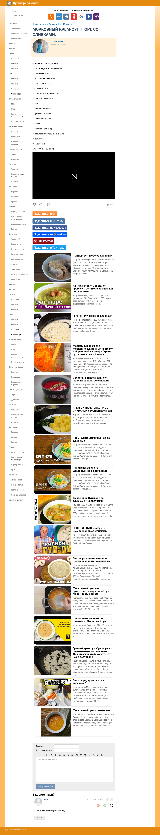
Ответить (40, 818)
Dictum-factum (57, 41)
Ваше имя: (40, 746)
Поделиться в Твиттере (49, 247)
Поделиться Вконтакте (49, 221)
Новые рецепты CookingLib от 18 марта (52, 24)
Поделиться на (50, 234)
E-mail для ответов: (44, 750)
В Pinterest (46, 241)
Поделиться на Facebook (50, 227)
